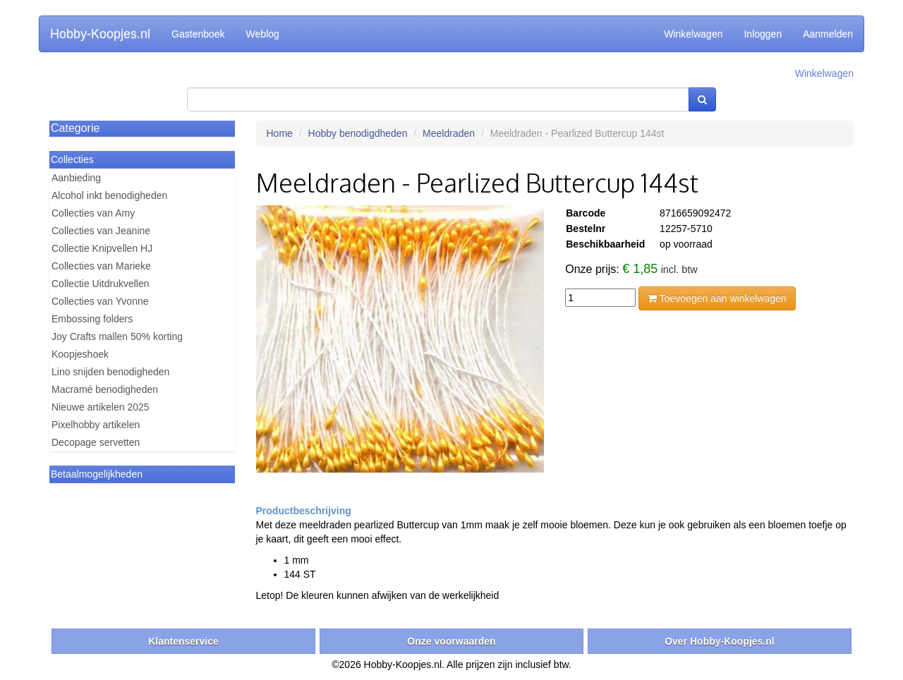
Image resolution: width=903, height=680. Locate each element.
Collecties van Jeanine (100, 230)
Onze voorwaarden (451, 641)
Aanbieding (76, 177)
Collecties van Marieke (101, 266)
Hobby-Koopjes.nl (100, 34)
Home (280, 133)
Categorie (75, 128)
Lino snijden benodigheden (110, 371)
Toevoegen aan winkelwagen (717, 298)
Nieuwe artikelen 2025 (100, 407)
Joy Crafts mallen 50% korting (117, 336)
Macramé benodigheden (104, 389)
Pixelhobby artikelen (95, 424)
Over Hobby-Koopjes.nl (720, 641)
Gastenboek (198, 34)
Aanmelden (828, 34)
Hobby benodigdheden (358, 133)
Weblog (262, 34)
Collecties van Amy (93, 213)
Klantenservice (183, 641)
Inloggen (763, 34)
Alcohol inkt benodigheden (109, 195)
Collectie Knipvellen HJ (101, 248)
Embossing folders (92, 318)
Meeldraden (449, 133)
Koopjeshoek (80, 354)
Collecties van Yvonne (100, 301)
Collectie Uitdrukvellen (100, 283)
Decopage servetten (95, 442)
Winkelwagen (693, 34)
